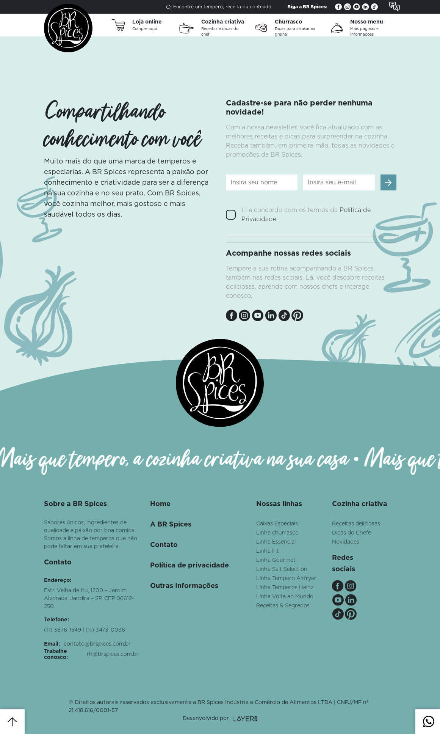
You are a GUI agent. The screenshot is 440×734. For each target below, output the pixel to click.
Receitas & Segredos (283, 605)
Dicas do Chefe (351, 533)
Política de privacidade (189, 565)
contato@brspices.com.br (97, 644)
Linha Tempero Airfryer (286, 578)
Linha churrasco (277, 533)
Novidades (345, 542)
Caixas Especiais (277, 524)
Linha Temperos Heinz (285, 587)
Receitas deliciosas (356, 524)
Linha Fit (267, 551)
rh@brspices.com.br (113, 654)
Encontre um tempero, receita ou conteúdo (218, 7)
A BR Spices (170, 524)
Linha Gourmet (276, 560)
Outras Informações (184, 586)
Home (160, 504)
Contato (164, 545)
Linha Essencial (276, 542)
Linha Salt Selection (281, 569)
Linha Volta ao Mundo (284, 596)
